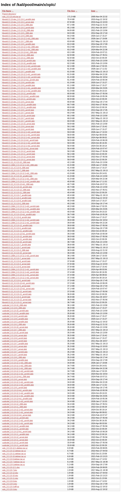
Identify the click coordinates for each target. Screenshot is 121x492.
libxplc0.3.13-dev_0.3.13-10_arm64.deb (19, 61)
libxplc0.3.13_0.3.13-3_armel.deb (16, 264)
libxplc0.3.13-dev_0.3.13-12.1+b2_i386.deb (20, 47)
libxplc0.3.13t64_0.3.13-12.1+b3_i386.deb (19, 165)
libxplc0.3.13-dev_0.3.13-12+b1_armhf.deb (20, 140)
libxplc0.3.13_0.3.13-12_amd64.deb (17, 225)
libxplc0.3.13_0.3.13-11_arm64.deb (17, 239)
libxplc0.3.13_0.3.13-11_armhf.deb (16, 294)
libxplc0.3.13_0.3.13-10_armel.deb (16, 253)
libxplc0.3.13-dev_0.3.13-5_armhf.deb (18, 110)
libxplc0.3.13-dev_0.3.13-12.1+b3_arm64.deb (21, 66)
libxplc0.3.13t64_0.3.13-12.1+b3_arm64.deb (20, 206)
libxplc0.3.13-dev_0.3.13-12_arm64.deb (19, 94)
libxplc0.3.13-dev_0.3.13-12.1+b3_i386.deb (20, 39)
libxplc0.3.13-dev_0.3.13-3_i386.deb (17, 25)
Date (93, 11)
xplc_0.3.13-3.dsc (9, 489)
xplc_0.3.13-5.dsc (9, 484)
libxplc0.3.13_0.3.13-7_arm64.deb (16, 245)
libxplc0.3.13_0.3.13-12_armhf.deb (16, 292)
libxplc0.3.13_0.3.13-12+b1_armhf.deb (18, 283)
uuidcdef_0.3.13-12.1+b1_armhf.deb (17, 423)
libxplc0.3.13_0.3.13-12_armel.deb (16, 300)
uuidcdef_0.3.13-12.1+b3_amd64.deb (18, 385)
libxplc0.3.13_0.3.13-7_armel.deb (16, 258)
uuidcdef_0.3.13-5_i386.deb (14, 357)
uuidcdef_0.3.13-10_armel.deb (15, 327)
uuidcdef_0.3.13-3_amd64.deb (15, 322)
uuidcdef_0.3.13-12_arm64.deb (15, 418)
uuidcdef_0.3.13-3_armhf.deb (14, 341)
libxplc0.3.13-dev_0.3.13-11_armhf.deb (18, 154)
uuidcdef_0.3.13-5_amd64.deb (15, 360)
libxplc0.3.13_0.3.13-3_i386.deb (15, 250)
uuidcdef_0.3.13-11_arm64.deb (15, 429)
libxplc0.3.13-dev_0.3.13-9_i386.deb (17, 36)
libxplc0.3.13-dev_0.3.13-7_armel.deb (18, 113)
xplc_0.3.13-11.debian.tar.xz (14, 454)
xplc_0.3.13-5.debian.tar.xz (13, 465)
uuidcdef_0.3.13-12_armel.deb (15, 437)
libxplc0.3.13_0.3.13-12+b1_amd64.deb (19, 214)
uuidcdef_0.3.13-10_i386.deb (14, 305)
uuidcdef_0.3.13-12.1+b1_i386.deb (17, 368)
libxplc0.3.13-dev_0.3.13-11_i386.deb (18, 58)
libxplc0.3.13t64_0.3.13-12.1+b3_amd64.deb (21, 182)
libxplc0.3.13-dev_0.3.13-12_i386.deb (18, 55)
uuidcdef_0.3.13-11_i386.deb (14, 407)
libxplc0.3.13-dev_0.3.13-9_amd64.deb (18, 85)
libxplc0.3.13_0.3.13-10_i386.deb (16, 162)
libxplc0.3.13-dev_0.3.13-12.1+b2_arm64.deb (21, 77)
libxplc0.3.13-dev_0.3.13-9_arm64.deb (18, 83)
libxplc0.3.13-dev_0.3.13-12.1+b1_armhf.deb (21, 135)
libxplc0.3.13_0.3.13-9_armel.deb (16, 267)
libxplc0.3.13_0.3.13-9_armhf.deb (16, 261)
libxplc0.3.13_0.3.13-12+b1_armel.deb (18, 289)
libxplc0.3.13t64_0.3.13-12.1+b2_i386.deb (19, 173)
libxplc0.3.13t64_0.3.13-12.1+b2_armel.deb (20, 278)
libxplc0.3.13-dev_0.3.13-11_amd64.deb (19, 107)
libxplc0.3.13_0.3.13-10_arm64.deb (17, 187)
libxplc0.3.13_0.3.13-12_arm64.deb (17, 237)
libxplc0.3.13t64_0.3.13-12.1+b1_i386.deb (19, 179)
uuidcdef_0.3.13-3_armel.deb (14, 346)
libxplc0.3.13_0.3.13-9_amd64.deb (16, 201)
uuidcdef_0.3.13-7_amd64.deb (15, 344)
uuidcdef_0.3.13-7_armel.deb (14, 349)
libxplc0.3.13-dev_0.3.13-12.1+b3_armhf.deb (21, 132)
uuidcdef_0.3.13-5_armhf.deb (14, 388)
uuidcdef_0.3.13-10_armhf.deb (15, 333)
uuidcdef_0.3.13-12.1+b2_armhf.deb (17, 421)
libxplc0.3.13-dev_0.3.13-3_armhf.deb (18, 28)
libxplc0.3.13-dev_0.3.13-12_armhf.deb (18, 151)
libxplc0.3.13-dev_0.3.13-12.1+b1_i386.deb (20, 50)
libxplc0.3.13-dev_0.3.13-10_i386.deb (18, 30)
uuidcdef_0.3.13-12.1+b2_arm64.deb (17, 374)
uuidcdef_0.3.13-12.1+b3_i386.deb (17, 363)
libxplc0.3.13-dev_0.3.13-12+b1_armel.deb (20, 149)
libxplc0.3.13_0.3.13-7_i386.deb (15, 170)
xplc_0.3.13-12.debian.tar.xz (14, 451)
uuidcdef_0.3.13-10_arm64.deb (15, 311)
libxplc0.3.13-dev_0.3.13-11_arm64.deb (19, 99)
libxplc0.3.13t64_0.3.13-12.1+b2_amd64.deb (21, 212)
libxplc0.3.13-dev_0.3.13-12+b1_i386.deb (19, 52)
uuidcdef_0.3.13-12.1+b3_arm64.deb (17, 371)
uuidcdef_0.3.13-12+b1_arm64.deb (17, 390)
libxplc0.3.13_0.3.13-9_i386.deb (15, 168)
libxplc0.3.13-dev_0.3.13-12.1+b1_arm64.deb (21, 74)
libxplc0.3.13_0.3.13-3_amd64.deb (16, 198)
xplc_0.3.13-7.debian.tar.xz (13, 462)
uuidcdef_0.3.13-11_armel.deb (15, 440)
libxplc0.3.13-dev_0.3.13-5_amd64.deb (18, 44)
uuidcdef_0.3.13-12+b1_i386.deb (16, 377)
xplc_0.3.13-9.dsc (9, 481)
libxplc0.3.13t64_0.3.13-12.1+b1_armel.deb (20, 275)
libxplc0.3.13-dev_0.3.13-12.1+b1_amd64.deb (21, 88)
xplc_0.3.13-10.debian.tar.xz (14, 456)
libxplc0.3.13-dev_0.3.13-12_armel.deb (18, 157)
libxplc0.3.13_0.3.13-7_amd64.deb (16, 195)
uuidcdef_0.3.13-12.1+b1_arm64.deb (17, 382)
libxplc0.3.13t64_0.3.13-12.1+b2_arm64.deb (20, 220)
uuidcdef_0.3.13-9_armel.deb (14, 335)
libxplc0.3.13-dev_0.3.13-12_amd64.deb (19, 105)
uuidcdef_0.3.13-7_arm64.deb (15, 352)
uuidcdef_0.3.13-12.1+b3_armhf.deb (17, 401)
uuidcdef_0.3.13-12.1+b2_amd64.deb (18, 393)
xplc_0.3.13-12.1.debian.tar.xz (14, 448)
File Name (6, 11)
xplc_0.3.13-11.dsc (10, 478)
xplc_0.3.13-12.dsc (10, 473)
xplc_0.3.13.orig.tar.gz (11, 17)
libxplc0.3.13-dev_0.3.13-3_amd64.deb (18, 19)
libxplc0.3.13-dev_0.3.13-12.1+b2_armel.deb (21, 146)
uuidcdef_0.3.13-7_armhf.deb (14, 355)
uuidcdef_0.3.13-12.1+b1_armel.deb (17, 412)
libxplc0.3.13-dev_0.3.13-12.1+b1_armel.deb (21, 138)
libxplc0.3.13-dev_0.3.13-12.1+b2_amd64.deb (21, 91)
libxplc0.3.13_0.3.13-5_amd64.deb (16, 228)
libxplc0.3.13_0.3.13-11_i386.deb (16, 193)
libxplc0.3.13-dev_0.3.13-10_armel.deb (18, 124)
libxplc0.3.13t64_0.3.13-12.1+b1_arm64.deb (20, 223)
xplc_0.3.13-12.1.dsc (11, 467)
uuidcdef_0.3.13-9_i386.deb (14, 308)
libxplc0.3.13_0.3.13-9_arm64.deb (16, 217)
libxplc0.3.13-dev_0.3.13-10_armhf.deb (18, 116)
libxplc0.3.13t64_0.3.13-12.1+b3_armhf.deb (20, 256)
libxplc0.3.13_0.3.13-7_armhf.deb (16, 248)
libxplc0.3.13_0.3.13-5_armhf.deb (16, 280)
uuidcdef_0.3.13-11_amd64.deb (15, 434)
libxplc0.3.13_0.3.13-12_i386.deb (16, 190)
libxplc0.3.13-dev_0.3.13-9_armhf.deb (18, 129)
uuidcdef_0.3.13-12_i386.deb (14, 404)
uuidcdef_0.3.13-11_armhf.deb (15, 445)
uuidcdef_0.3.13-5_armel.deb (14, 379)
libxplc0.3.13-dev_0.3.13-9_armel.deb (18, 127)
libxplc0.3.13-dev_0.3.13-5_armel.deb (18, 102)
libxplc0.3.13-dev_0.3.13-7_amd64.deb (18, 72)
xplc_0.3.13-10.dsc (10, 476)
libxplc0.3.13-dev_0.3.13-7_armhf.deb (18, 118)
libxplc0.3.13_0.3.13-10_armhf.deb (16, 242)
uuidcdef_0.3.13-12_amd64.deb (15, 426)
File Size (71, 11)
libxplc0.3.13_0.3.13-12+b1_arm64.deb (18, 234)
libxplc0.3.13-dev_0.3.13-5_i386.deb (17, 33)
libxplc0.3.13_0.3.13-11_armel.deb (16, 302)
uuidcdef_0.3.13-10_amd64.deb (15, 313)
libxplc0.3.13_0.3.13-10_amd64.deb (17, 176)
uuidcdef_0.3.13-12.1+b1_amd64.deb (18, 396)
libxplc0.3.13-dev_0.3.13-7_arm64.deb (18, 121)
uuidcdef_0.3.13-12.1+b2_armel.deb (17, 410)
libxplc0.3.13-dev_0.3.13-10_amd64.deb (19, 63)
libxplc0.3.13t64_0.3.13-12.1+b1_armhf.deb (20, 269)
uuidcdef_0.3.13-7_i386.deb (14, 330)
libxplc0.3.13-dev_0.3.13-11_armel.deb (18, 160)
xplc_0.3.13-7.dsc (9, 470)
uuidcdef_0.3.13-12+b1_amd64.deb (17, 399)
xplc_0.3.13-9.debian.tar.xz (13, 459)
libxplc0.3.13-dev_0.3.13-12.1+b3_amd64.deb (21, 69)
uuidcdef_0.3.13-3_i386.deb (14, 324)
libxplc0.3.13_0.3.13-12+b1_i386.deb (17, 184)
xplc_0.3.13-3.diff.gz (10, 487)
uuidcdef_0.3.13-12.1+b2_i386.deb (17, 366)
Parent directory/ (9, 14)
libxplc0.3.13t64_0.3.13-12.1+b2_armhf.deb (20, 272)
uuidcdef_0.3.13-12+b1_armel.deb (16, 415)
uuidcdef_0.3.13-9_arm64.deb (15, 316)
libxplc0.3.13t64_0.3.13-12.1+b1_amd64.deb (21, 209)
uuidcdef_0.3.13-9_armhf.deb (14, 338)
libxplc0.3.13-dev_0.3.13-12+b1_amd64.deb (20, 96)
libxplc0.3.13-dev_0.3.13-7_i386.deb (17, 41)
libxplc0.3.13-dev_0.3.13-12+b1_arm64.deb (20, 80)
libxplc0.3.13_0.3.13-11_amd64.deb (17, 231)
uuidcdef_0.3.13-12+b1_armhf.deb (16, 432)
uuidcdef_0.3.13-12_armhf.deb (15, 443)
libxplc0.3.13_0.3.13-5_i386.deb (15, 204)
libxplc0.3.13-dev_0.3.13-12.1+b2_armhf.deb (21, 143)
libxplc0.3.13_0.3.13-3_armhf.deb (16, 297)
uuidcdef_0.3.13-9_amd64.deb (15, 319)
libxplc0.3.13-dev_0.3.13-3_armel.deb (18, 22)
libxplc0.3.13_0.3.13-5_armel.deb (16, 286)
